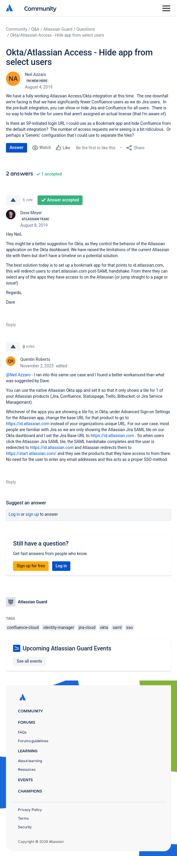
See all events (29, 661)
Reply (11, 324)
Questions (86, 29)
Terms (23, 818)
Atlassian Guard (58, 29)
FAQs (22, 732)
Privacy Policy (30, 809)
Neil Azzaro (35, 74)
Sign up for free (31, 565)
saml (117, 627)
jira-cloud (87, 627)
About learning (30, 761)
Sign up (32, 514)
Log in (14, 514)
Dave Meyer (31, 212)
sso (129, 627)
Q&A (35, 29)
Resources (26, 769)
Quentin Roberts (35, 359)
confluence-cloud (23, 627)
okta (104, 627)
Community (40, 8)
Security (25, 827)
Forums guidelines (33, 741)
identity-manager (58, 627)
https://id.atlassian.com (27, 423)
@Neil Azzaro (18, 374)
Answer (17, 147)
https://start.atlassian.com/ (31, 453)
